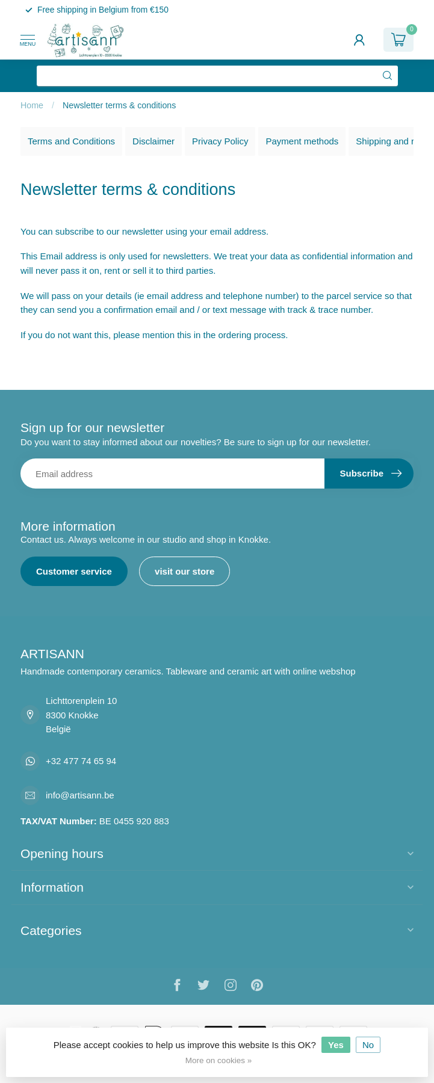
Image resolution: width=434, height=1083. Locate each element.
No (368, 1045)
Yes (336, 1045)
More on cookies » (218, 1060)
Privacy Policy (220, 141)
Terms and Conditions (71, 141)
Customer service (74, 571)
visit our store (184, 571)
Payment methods (301, 141)
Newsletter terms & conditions (119, 105)
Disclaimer (153, 141)
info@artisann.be (80, 795)
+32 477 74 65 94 (81, 761)
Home (31, 105)
